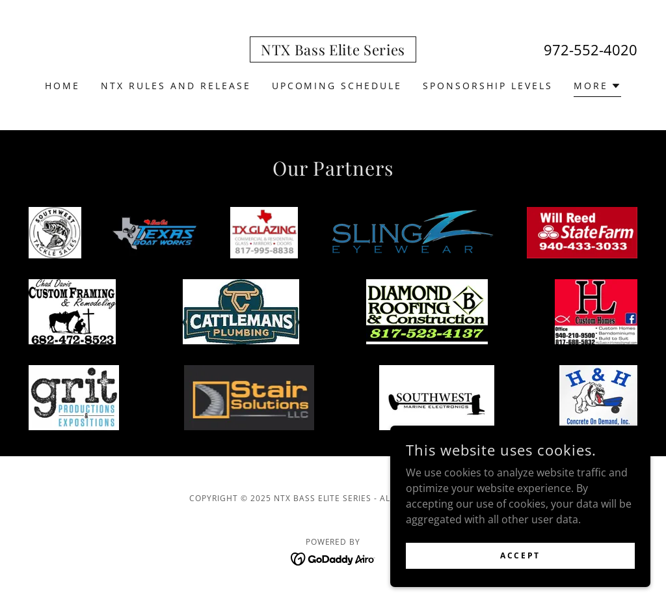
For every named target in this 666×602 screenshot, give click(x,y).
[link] (333, 51)
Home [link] (62, 85)
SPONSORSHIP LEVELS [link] (488, 85)
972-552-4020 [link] (590, 49)
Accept (520, 555)
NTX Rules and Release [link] (176, 85)
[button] (597, 87)
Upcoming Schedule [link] (337, 85)
